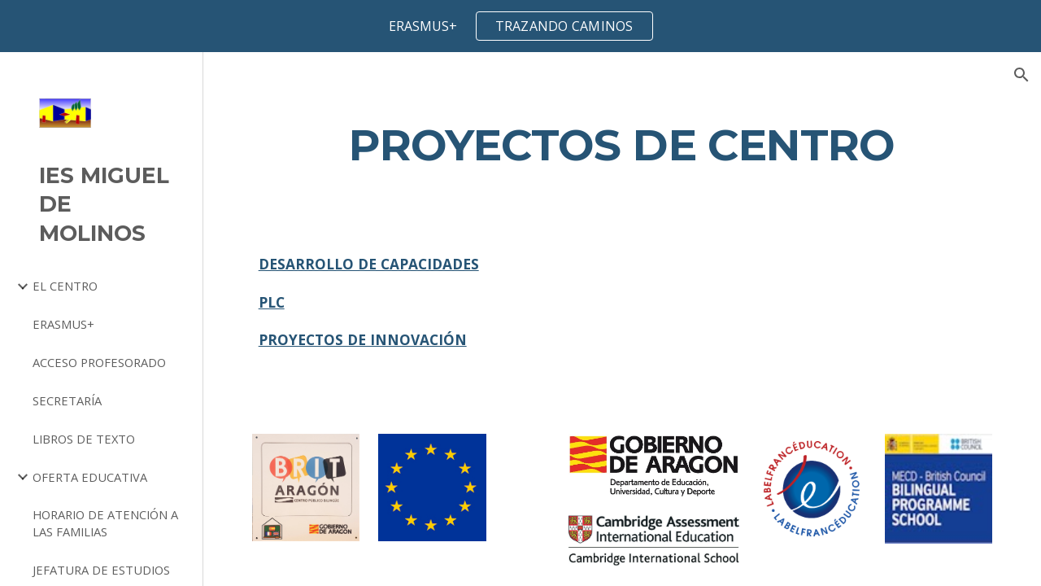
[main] (622, 144)
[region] (520, 26)
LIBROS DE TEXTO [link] (84, 439)
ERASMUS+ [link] (63, 324)
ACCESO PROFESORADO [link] (99, 362)
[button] (1021, 74)
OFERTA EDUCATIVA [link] (90, 477)
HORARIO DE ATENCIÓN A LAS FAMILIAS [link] (105, 523)
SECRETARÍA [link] (67, 400)
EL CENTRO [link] (65, 286)
